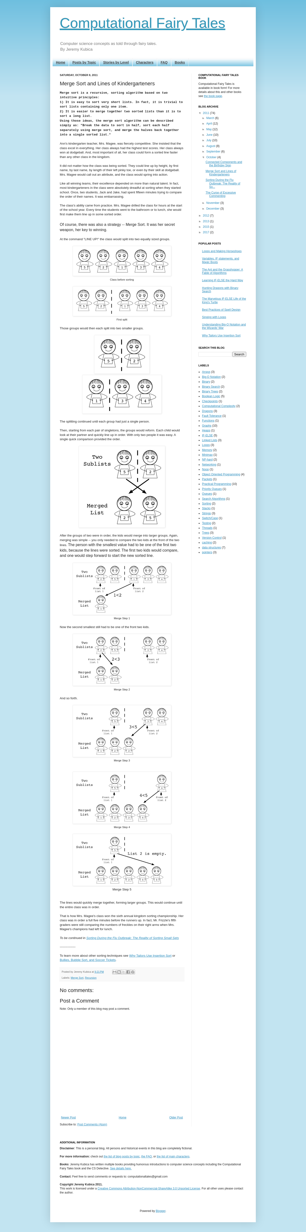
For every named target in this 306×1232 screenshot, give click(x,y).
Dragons (207, 411)
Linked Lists (209, 440)
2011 (206, 113)
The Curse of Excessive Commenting (221, 194)
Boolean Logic (211, 396)
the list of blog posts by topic (122, 1156)
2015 (206, 226)
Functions (208, 420)
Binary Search (211, 386)
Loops (206, 445)
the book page (213, 96)
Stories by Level (116, 62)
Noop (205, 469)
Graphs (206, 425)
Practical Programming (216, 484)
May (209, 129)
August (211, 146)
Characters (144, 62)
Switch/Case (210, 518)
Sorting (206, 503)
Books (180, 62)
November (213, 203)
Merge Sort (77, 977)
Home (60, 62)
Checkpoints (210, 401)
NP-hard (207, 459)
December (213, 208)
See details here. (121, 1168)
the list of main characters (173, 1156)
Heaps (206, 430)
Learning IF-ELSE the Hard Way (222, 280)
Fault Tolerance (212, 416)
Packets (207, 479)
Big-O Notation (211, 377)
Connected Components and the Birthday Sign (224, 163)
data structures (211, 547)
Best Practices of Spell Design (221, 309)
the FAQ (146, 1156)
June (209, 134)
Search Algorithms (213, 498)
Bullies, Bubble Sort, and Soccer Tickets (88, 960)
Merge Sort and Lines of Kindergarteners (221, 172)
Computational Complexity (218, 406)
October (211, 157)
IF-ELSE (207, 435)
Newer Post (68, 1117)
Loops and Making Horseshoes (221, 251)
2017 (206, 232)
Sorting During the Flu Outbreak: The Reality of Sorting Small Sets (132, 938)
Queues (207, 493)
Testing (206, 523)
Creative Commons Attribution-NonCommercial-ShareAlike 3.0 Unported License (149, 1188)
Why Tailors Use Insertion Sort (150, 955)
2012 (206, 215)
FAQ (164, 62)
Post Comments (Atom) (92, 1124)
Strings (206, 513)
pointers (207, 552)
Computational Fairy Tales (142, 23)
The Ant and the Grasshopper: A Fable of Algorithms (222, 271)
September (213, 151)
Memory (207, 450)
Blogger (160, 1211)
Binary (206, 381)
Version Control (212, 537)
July (209, 140)
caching (207, 542)
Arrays (206, 372)
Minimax (207, 454)
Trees (205, 532)
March (210, 118)
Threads (207, 528)
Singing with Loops (214, 317)
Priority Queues (212, 489)
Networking (209, 464)
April (209, 123)
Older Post (176, 1117)
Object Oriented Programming (221, 474)
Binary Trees (210, 391)
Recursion (91, 977)
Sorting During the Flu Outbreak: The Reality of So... (223, 183)
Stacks (206, 508)
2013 (206, 221)
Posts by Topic (84, 62)
